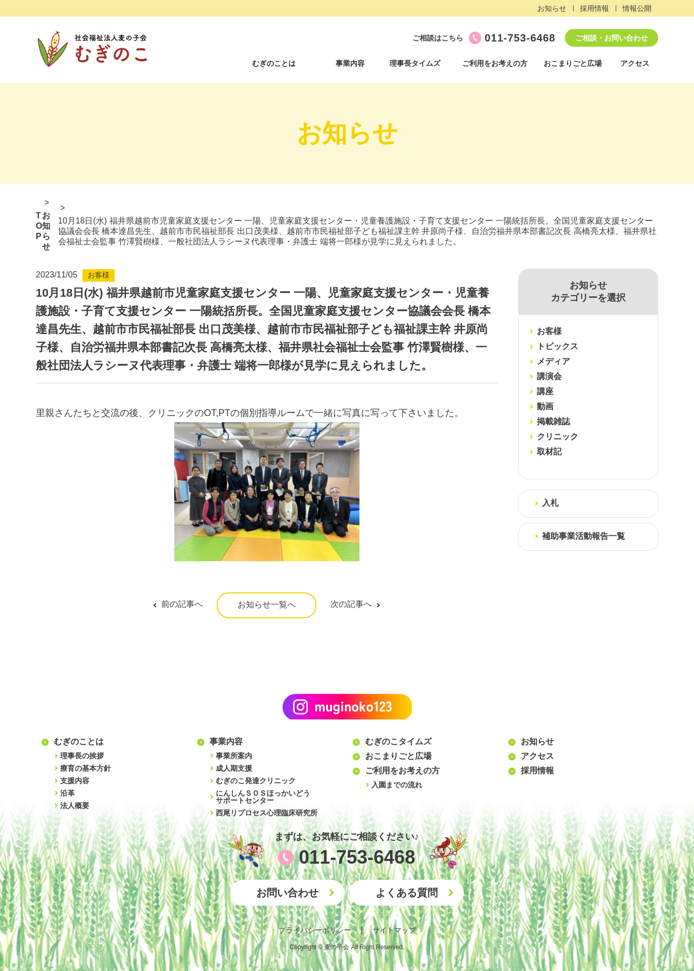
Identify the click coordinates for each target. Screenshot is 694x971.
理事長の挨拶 (82, 756)
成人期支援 (234, 768)
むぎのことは (274, 63)
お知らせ (551, 8)
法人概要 (74, 805)
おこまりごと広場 (573, 63)
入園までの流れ (396, 785)
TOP (39, 226)
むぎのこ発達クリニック (256, 780)
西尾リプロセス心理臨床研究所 (266, 813)
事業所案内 (234, 756)
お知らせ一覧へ (267, 604)
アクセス (634, 63)
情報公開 (636, 8)
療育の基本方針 (85, 768)
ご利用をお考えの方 (495, 63)
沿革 (67, 793)
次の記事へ (351, 604)
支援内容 (74, 780)
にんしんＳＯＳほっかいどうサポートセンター (263, 796)
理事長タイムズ (415, 63)
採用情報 (594, 8)
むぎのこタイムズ (398, 741)
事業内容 (350, 63)
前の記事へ (182, 604)
